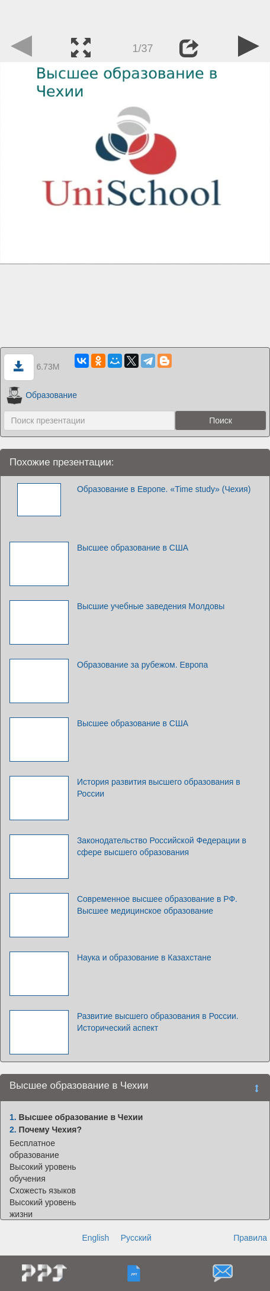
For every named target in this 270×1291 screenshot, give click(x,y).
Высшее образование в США (132, 547)
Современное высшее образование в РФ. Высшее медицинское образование (157, 904)
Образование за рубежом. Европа (142, 664)
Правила (250, 1238)
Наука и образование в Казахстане (144, 957)
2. (13, 1129)
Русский (136, 1238)
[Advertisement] (135, 15)
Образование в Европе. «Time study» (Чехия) (163, 489)
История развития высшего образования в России (158, 787)
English (95, 1238)
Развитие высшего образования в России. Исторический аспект (158, 1022)
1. (13, 1117)
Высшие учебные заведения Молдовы (150, 606)
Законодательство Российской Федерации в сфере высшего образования (161, 846)
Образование (42, 395)
